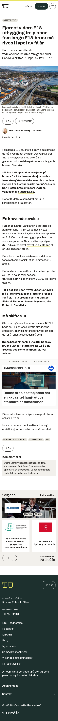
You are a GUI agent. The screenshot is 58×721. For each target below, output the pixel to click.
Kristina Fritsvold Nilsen (16, 602)
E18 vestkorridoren (14, 440)
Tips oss (48, 585)
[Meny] (52, 6)
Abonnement (29, 685)
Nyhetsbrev (9, 646)
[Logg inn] (28, 6)
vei (47, 440)
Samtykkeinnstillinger (14, 652)
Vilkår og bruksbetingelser (17, 657)
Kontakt (29, 694)
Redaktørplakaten (27, 675)
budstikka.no (26, 191)
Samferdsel (10, 20)
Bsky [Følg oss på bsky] (5, 640)
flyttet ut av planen (38, 245)
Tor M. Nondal (10, 613)
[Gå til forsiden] (5, 6)
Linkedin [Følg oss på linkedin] (7, 634)
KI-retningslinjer (11, 663)
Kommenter (24, 121)
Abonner (41, 6)
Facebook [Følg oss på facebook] (8, 628)
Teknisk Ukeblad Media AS (28, 705)
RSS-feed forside (12, 623)
